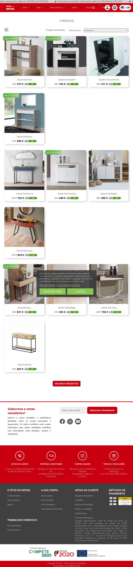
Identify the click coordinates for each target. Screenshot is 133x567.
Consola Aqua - (24, 307)
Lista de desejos (48, 504)
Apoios (10, 504)
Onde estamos (13, 500)
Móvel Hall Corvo (24, 250)
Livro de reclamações (84, 517)
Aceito (80, 291)
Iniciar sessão (46, 495)
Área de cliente (47, 500)
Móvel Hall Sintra (109, 307)
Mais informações (47, 285)
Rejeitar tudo (53, 291)
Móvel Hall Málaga (66, 307)
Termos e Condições (83, 509)
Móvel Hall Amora (24, 193)
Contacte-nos (80, 513)
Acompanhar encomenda (52, 509)
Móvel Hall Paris (24, 79)
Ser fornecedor (13, 530)
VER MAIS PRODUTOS (66, 383)
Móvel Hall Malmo (108, 193)
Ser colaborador (14, 525)
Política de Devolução (84, 504)
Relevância (106, 30)
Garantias (79, 500)
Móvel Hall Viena (24, 136)
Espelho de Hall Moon (108, 79)
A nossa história (14, 495)
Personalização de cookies (68, 285)
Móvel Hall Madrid (66, 79)
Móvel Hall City (24, 364)
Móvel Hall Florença (66, 193)
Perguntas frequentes (84, 495)
